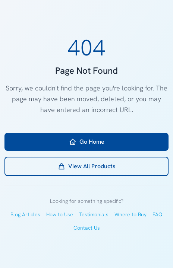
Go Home (86, 142)
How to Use (59, 214)
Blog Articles (25, 214)
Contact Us (86, 227)
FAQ (157, 214)
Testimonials (93, 214)
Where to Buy (130, 214)
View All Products (87, 166)
